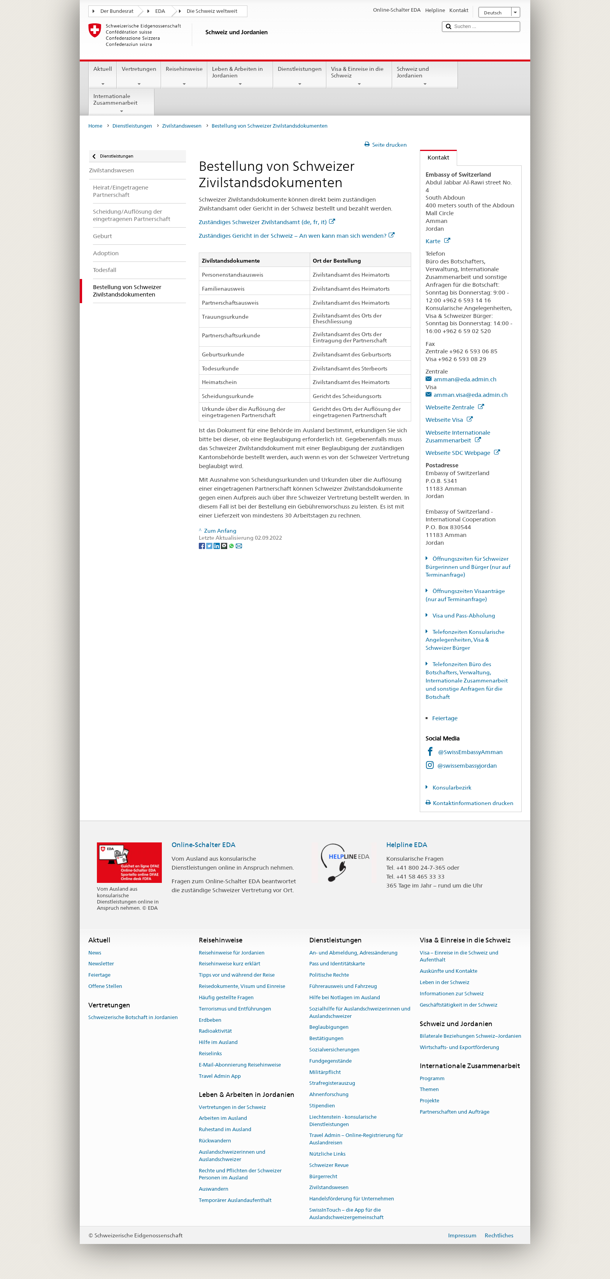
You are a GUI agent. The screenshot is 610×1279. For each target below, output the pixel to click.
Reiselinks (210, 1053)
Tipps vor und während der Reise (237, 975)
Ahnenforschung (329, 1094)
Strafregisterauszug (332, 1083)
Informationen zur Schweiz (452, 994)
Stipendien (322, 1106)
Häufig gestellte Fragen (226, 997)
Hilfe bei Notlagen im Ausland (344, 997)
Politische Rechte (329, 975)
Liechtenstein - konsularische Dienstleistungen (343, 1120)
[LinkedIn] (217, 545)
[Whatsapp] (232, 545)
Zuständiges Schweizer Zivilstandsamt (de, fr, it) (267, 222)
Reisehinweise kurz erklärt (229, 964)
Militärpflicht (325, 1072)
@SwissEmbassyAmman (470, 752)
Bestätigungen (326, 1038)
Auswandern (213, 1189)
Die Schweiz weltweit (212, 11)
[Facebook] (202, 545)
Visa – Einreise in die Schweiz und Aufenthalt (459, 956)
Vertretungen (138, 76)
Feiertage (444, 718)
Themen (429, 1090)
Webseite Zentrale (455, 407)
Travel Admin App (220, 1076)
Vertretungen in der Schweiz (232, 1107)
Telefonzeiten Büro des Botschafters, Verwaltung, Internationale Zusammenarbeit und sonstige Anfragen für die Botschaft (467, 680)
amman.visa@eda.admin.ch (471, 394)
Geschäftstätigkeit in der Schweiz (459, 1005)
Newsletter (101, 964)
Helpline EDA (406, 845)
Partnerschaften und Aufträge (454, 1112)
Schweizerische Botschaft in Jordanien (133, 1017)
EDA (160, 11)
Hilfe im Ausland (218, 1042)
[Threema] (224, 545)
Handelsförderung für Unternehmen (351, 1199)
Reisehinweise (184, 76)
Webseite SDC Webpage (463, 452)
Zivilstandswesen (182, 126)
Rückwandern (215, 1141)
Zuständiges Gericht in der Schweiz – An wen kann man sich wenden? (296, 235)
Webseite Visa (449, 419)
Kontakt (434, 157)
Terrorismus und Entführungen (235, 1009)
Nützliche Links (327, 1154)
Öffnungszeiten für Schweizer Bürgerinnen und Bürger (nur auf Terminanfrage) (468, 567)
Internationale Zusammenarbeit (121, 103)
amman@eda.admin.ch (465, 379)
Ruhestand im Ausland (225, 1130)
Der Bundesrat (116, 11)
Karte (438, 241)
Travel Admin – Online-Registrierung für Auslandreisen (356, 1139)
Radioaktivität (215, 1031)
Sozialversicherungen (334, 1050)
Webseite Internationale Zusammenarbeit (458, 436)
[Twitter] (210, 545)
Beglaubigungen (329, 1027)
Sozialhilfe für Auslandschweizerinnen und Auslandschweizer (359, 1012)
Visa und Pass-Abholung (463, 615)
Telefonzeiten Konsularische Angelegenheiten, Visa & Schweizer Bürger (465, 640)
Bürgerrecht (323, 1176)
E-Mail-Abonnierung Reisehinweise (240, 1065)
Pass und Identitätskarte (337, 964)
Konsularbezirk (451, 787)
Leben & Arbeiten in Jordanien (240, 76)
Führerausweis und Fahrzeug (343, 986)
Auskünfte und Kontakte (448, 971)
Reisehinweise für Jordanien (232, 953)
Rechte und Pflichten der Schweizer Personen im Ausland (240, 1174)
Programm (432, 1078)
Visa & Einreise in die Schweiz (359, 76)
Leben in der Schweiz (445, 982)
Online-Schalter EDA (203, 845)
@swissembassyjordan (467, 765)
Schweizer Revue (329, 1165)
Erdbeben (210, 1020)
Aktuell (102, 76)
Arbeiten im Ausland (223, 1118)
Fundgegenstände (330, 1061)
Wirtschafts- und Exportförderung (459, 1047)
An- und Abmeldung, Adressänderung (353, 953)
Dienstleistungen (299, 76)
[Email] (239, 545)
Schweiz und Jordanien (425, 76)
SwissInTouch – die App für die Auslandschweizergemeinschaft (346, 1213)
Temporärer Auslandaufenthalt (235, 1200)
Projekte (429, 1101)
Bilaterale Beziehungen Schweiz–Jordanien (470, 1036)
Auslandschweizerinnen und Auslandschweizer (232, 1155)
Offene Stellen (105, 986)
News (94, 953)
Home (95, 126)
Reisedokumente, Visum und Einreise (242, 986)
